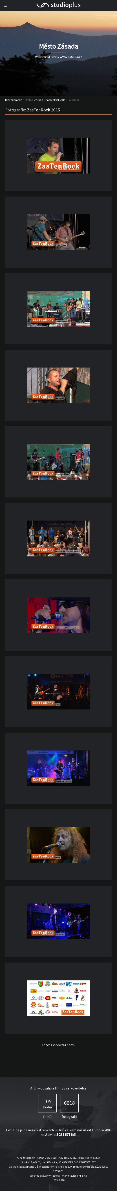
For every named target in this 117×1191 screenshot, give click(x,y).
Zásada (38, 100)
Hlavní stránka (13, 100)
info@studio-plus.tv (89, 1157)
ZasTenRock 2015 (55, 100)
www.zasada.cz (71, 56)
